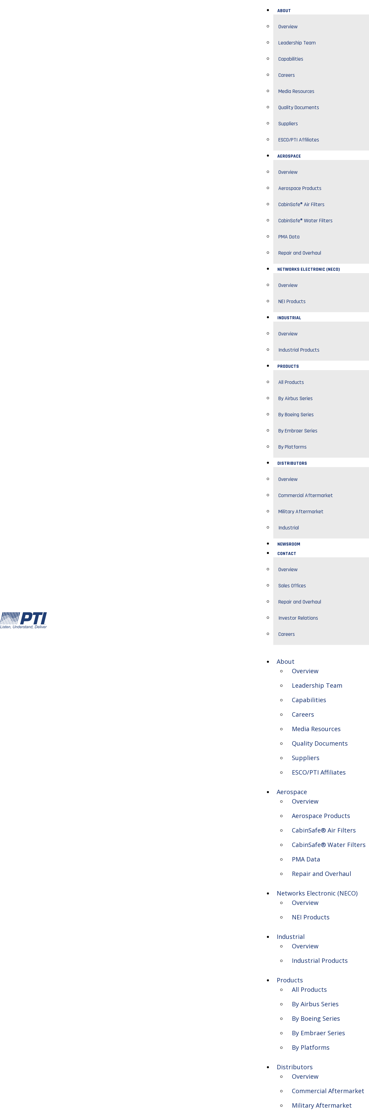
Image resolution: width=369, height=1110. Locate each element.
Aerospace (289, 156)
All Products (291, 382)
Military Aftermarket (301, 511)
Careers (286, 75)
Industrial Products (298, 350)
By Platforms (292, 447)
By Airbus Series (295, 398)
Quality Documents (298, 107)
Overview (288, 26)
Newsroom (288, 544)
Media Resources (296, 91)
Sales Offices (292, 585)
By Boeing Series (296, 414)
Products (288, 366)
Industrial (289, 318)
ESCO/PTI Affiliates (298, 139)
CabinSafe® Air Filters (301, 204)
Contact (286, 554)
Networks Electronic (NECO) (308, 269)
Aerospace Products (299, 188)
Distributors (292, 463)
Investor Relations (298, 618)
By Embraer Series (297, 430)
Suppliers (288, 123)
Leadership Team (297, 42)
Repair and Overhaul (299, 253)
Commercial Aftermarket (305, 495)
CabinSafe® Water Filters (305, 220)
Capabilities (290, 59)
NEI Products (292, 301)
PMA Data (289, 236)
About (284, 11)
